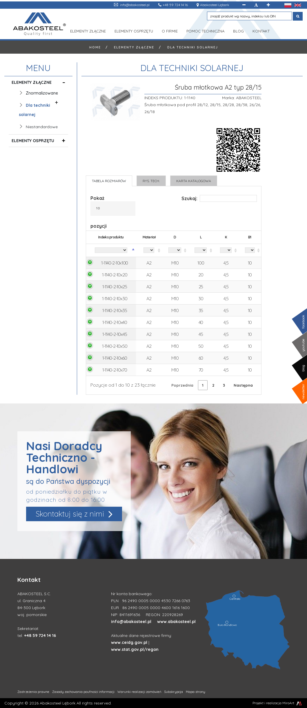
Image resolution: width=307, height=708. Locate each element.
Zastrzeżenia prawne (33, 692)
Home (95, 47)
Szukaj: (219, 198)
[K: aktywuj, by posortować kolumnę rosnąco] (226, 250)
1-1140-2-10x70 (114, 370)
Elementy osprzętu (134, 30)
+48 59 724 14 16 (175, 5)
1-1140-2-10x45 (114, 334)
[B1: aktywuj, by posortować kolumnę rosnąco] (249, 250)
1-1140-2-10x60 (114, 358)
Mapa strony (195, 692)
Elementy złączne (88, 30)
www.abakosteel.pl (176, 621)
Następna (243, 385)
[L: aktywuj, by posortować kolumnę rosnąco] (201, 250)
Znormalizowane (42, 93)
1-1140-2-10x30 (114, 298)
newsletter (303, 391)
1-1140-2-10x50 (114, 346)
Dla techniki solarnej (192, 47)
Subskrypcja (173, 692)
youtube (303, 345)
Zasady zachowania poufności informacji (83, 692)
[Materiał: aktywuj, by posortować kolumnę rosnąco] (149, 250)
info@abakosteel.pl (135, 5)
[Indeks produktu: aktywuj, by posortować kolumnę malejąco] (111, 250)
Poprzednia (182, 385)
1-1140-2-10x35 (114, 310)
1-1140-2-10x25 (114, 286)
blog (303, 368)
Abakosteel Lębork (214, 5)
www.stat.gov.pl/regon (135, 649)
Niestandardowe (42, 126)
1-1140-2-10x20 (114, 275)
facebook (303, 322)
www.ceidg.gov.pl (129, 642)
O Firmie (170, 30)
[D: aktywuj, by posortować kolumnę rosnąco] (175, 250)
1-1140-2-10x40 (114, 322)
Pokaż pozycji (112, 212)
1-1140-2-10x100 (114, 263)
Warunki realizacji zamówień (139, 692)
